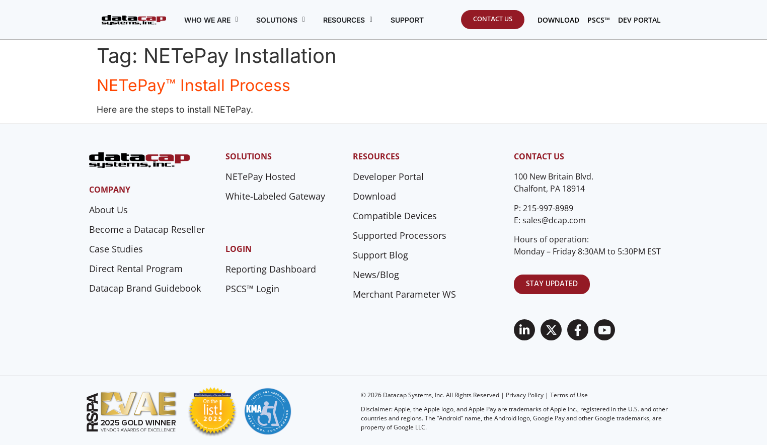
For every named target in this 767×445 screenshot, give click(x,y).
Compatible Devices (395, 216)
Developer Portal (388, 176)
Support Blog (380, 255)
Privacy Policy (525, 395)
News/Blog (376, 275)
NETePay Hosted (260, 176)
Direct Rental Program (136, 268)
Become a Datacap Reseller (147, 229)
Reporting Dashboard (270, 269)
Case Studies (116, 249)
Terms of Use (569, 395)
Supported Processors (399, 235)
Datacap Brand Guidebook (145, 288)
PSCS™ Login (252, 289)
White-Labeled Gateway (275, 196)
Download (374, 196)
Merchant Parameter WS (404, 294)
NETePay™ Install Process (193, 85)
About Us (108, 210)
